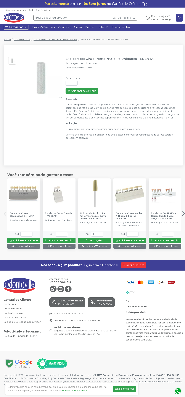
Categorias (16, 27)
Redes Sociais (35, 10)
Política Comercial (14, 313)
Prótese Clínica (22, 39)
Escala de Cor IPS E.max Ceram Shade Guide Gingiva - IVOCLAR (164, 216)
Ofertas (47, 10)
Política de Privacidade (74, 390)
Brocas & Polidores (43, 27)
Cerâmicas (64, 27)
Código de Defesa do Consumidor (22, 322)
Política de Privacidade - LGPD (20, 336)
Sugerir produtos (133, 265)
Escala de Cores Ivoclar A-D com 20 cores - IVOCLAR (129, 216)
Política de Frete (13, 308)
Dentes (89, 27)
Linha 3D (103, 27)
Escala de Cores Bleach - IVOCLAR (58, 214)
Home (7, 39)
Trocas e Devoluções (15, 317)
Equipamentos (121, 27)
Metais (78, 27)
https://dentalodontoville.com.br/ (76, 375)
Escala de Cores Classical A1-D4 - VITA (22, 214)
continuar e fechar (124, 389)
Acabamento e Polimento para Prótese (55, 39)
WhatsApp (22, 10)
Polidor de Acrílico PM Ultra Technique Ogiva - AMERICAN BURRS (93, 216)
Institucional (9, 10)
